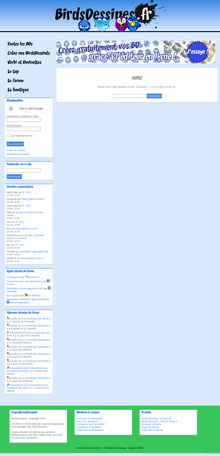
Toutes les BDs (20, 44)
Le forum (16, 81)
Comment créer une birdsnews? (24, 281)
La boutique (18, 90)
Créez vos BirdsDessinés (29, 53)
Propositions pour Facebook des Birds (27, 369)
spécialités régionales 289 (34, 251)
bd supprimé (13, 277)
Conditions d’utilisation (89, 427)
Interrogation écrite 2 (32, 199)
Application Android (152, 429)
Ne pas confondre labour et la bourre (25, 237)
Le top (13, 72)
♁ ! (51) (26, 192)
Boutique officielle (151, 424)
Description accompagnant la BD (25, 288)
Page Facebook (150, 427)
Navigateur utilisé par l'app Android (26, 299)
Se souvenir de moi (20, 135)
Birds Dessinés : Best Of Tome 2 (159, 421)
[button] (29, 108)
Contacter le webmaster (90, 418)
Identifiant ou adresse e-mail (22, 116)
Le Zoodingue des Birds (35, 318)
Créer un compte (16, 150)
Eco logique (13, 295)
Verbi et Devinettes (24, 63)
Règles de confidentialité (90, 429)
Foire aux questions (87, 421)
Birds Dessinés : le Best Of (156, 418)
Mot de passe (14, 125)
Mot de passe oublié (18, 154)
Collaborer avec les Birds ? (91, 424)
